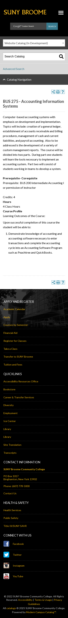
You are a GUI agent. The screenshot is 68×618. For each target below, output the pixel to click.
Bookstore (9, 389)
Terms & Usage (43, 599)
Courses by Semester (15, 324)
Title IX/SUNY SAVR (15, 525)
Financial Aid (10, 332)
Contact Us (10, 493)
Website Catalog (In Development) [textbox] (26, 43)
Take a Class (10, 348)
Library (7, 429)
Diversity (8, 405)
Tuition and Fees (12, 364)
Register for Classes (14, 340)
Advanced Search (13, 68)
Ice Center (9, 421)
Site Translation (12, 444)
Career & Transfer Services (18, 397)
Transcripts (10, 452)
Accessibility (25, 599)
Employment (10, 413)
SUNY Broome (25, 15)
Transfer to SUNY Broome (18, 356)
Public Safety (10, 517)
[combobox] (34, 43)
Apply (6, 317)
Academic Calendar (14, 309)
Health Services (12, 510)
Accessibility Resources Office (20, 381)
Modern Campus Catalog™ (41, 612)
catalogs (11, 608)
